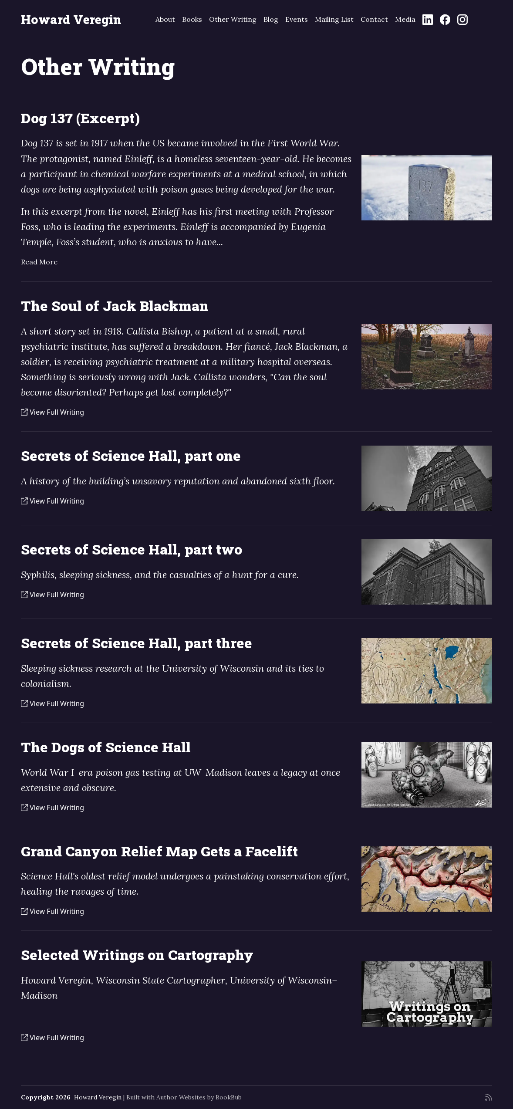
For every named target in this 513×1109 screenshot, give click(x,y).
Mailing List (334, 19)
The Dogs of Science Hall (106, 747)
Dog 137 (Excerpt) (80, 118)
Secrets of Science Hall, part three (136, 643)
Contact (374, 19)
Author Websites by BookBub (199, 1097)
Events (296, 19)
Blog (270, 19)
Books (192, 19)
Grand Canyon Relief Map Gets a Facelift (159, 851)
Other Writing (232, 19)
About (165, 19)
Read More (39, 261)
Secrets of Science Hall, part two (131, 549)
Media (405, 19)
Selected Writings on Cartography (137, 955)
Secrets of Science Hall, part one (131, 455)
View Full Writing (52, 412)
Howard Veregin (71, 19)
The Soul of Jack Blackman (115, 306)
